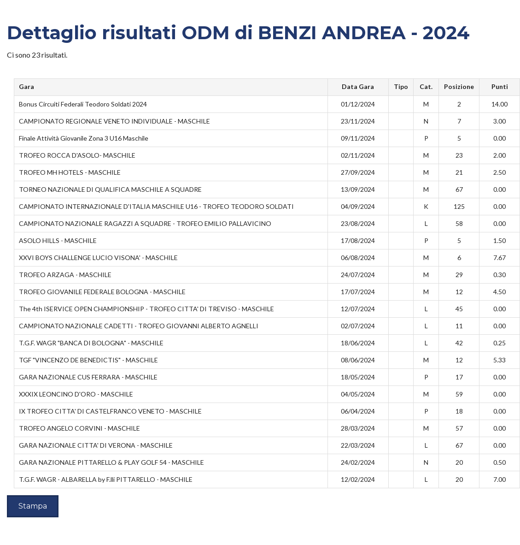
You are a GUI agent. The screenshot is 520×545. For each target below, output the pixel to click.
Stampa (32, 506)
